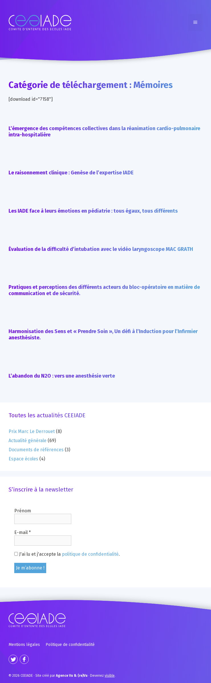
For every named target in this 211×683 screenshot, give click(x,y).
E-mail (22, 532)
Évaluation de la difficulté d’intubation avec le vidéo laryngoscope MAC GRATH (101, 249)
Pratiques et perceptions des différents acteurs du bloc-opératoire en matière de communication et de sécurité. (104, 290)
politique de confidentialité (90, 554)
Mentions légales (24, 644)
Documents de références (36, 449)
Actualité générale (27, 440)
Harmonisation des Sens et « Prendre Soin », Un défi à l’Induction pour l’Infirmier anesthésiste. (103, 334)
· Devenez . (85, 676)
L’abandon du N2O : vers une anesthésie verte (62, 376)
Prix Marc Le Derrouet (32, 431)
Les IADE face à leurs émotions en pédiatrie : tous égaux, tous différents (93, 211)
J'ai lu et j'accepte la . (67, 554)
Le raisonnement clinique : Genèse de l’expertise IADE (71, 173)
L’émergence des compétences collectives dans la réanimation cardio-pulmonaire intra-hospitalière (104, 131)
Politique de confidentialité (70, 644)
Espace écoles (23, 459)
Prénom (22, 510)
